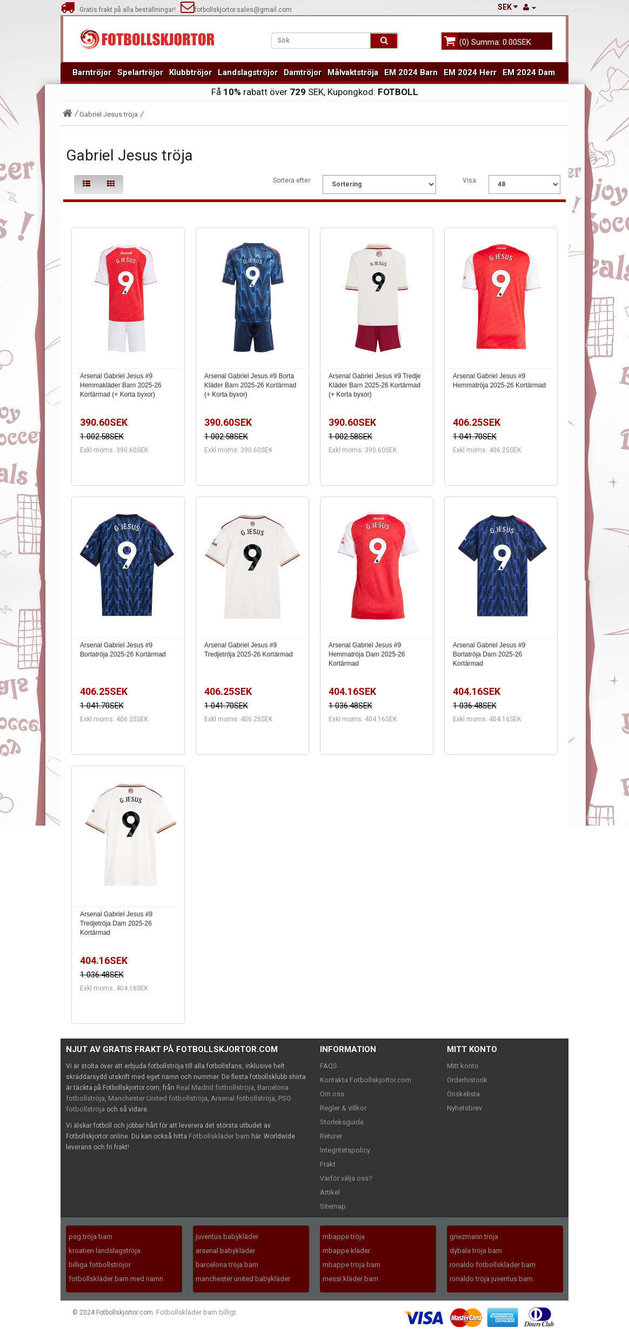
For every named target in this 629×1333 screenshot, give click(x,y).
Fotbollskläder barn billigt (196, 1312)
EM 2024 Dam (529, 72)
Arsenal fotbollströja (243, 1098)
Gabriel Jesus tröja (108, 114)
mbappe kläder (346, 1251)
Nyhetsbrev (464, 1108)
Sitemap (333, 1206)
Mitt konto (463, 1066)
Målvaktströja (352, 72)
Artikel (330, 1192)
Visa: (470, 180)
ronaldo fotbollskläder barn (493, 1265)
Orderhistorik (467, 1080)
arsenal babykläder (225, 1251)
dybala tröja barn (476, 1251)
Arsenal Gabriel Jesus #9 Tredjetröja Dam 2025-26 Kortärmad (116, 923)
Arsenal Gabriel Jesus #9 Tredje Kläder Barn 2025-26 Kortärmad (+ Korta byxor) (375, 385)
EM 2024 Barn (411, 72)
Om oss (332, 1094)
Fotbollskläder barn (219, 1136)
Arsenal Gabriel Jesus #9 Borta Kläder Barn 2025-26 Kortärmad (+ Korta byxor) (250, 385)
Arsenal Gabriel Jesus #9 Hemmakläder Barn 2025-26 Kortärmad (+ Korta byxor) (121, 385)
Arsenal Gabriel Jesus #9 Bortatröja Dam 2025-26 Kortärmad (489, 654)
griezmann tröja (474, 1236)
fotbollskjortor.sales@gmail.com (236, 10)
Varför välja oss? (346, 1178)
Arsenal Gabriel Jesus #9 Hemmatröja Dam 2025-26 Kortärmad (367, 654)
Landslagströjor (248, 72)
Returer (331, 1136)
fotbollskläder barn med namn (116, 1279)
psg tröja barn (90, 1236)
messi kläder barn (350, 1279)
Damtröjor (303, 72)
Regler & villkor (343, 1108)
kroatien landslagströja (104, 1251)
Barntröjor (91, 72)
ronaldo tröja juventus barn (491, 1279)
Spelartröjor (140, 72)
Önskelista (463, 1094)
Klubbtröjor (190, 72)
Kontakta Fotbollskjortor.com (365, 1080)
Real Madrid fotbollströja (215, 1087)
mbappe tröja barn (351, 1265)
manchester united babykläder (243, 1279)
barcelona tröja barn (227, 1265)
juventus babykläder (227, 1236)
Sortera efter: (292, 180)
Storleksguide (342, 1122)
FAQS (328, 1066)
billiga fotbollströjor (100, 1265)
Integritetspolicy (345, 1150)
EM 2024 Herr (470, 72)
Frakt (328, 1164)
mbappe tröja (344, 1236)
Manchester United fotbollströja (158, 1098)
